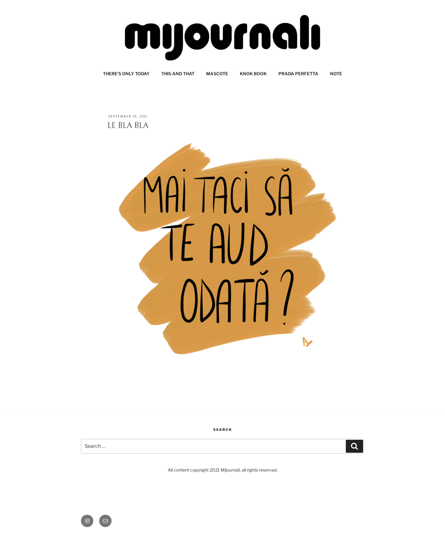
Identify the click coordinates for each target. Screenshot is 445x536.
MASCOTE (217, 73)
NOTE (336, 73)
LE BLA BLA (128, 125)
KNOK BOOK (253, 73)
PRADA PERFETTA (298, 73)
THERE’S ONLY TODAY (126, 73)
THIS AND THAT (177, 73)
